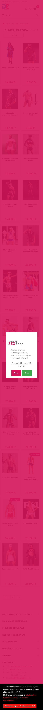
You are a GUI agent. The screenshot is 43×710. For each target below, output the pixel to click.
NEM (16, 373)
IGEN (27, 373)
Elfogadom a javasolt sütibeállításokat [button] (20, 706)
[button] (15, 700)
